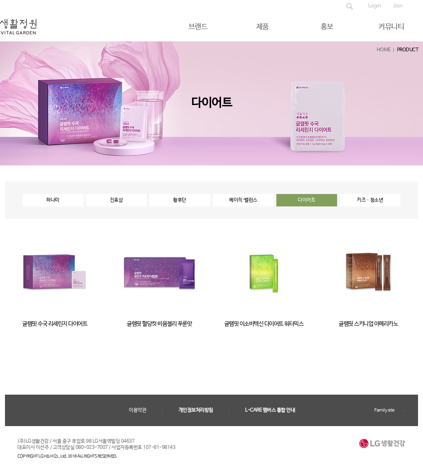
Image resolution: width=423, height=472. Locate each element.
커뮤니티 (391, 27)
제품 (262, 27)
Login (374, 6)
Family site (384, 410)
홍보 (327, 27)
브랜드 (198, 27)
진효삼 (116, 200)
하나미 (52, 200)
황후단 (179, 200)
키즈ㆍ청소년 (370, 200)
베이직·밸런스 (243, 200)
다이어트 (306, 200)
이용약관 (137, 410)
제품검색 (349, 6)
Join (397, 6)
